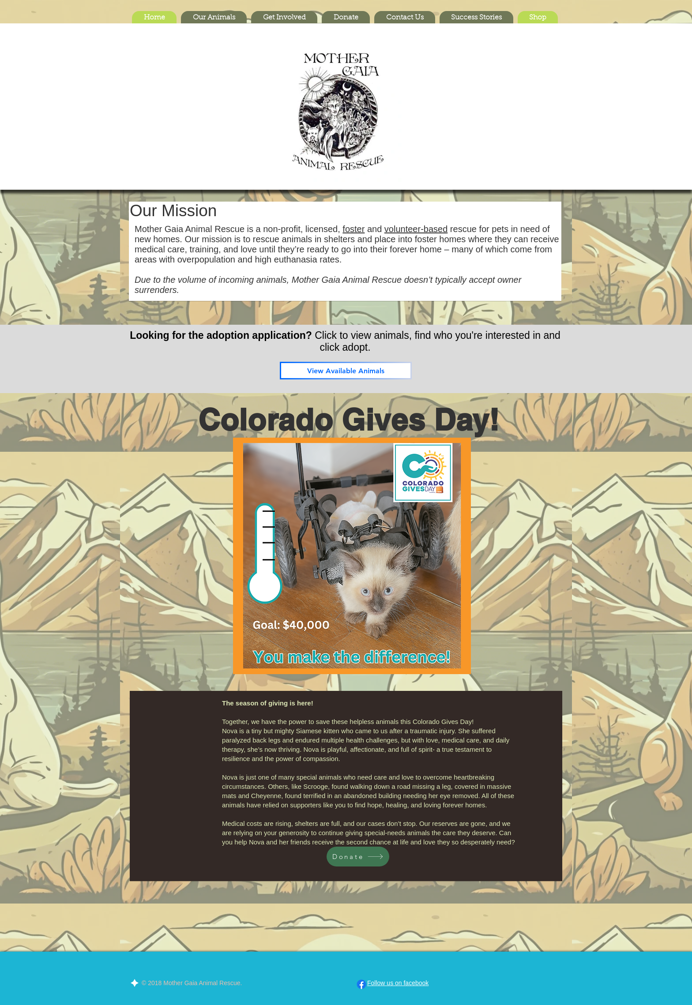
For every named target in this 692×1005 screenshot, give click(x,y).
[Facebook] (361, 984)
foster (353, 229)
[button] (214, 18)
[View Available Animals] (346, 370)
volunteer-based (416, 229)
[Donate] (358, 856)
